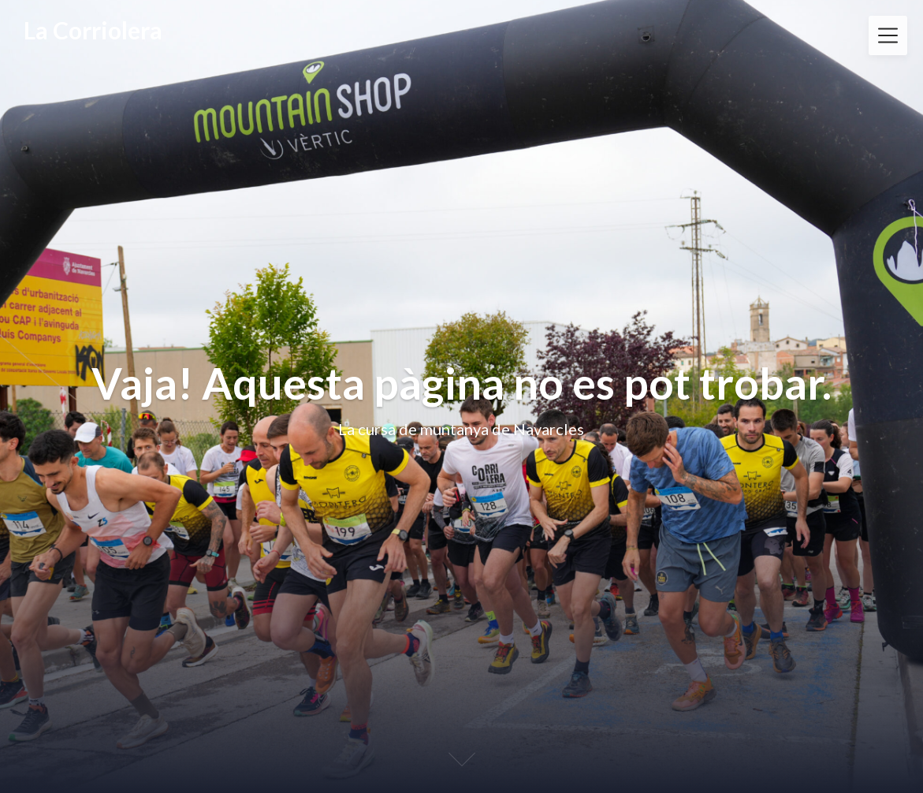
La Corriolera (93, 30)
